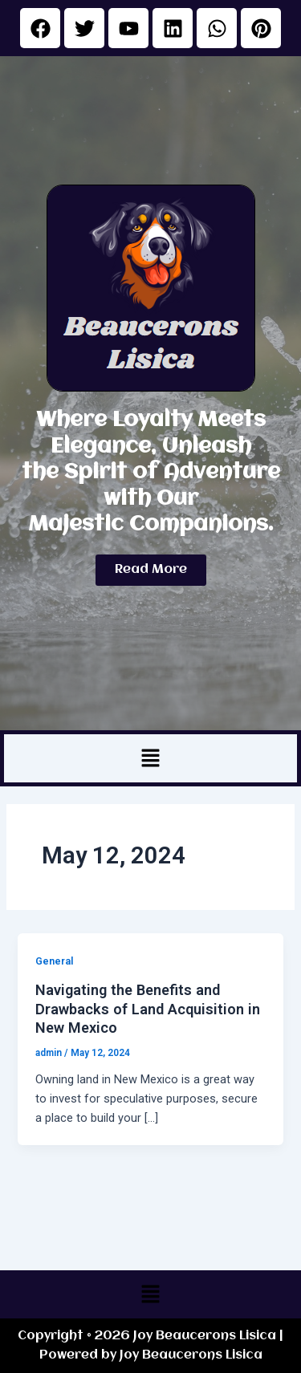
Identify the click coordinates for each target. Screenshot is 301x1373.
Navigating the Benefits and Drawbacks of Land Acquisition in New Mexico (147, 1008)
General (54, 961)
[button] (150, 758)
